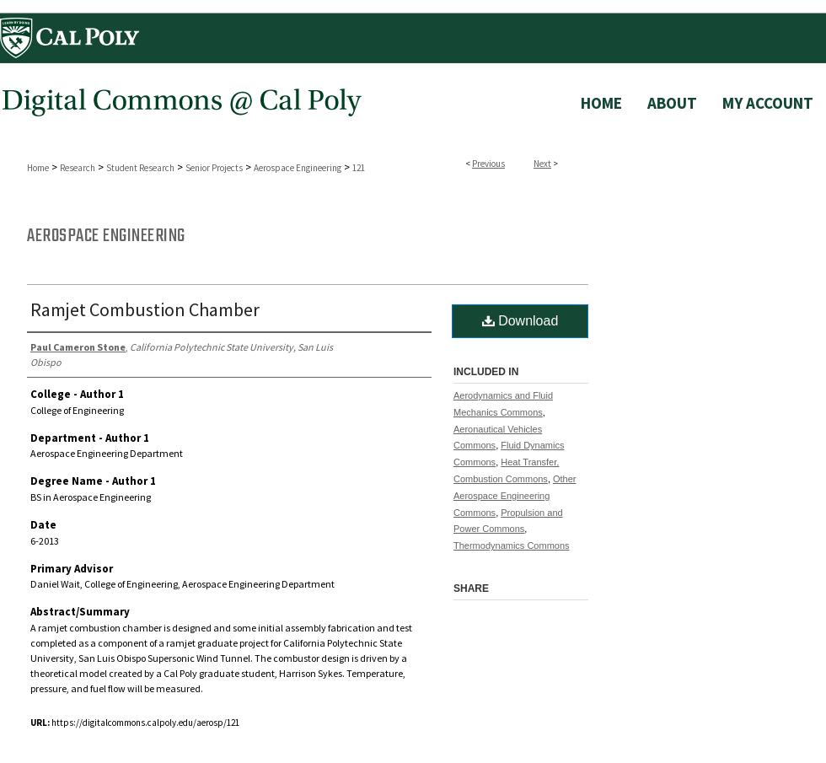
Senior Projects (214, 168)
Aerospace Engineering (297, 168)
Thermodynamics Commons (511, 545)
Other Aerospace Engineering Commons (515, 496)
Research (77, 168)
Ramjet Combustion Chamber (145, 309)
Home (38, 168)
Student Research (140, 168)
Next (542, 163)
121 (358, 168)
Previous (488, 163)
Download (520, 321)
